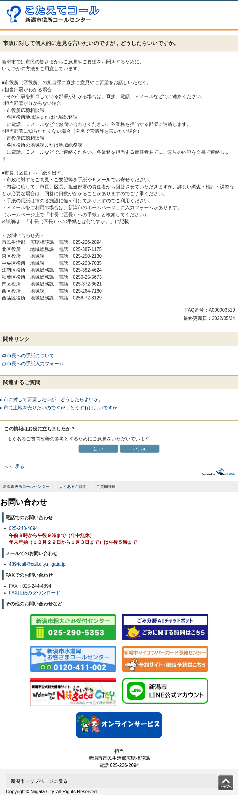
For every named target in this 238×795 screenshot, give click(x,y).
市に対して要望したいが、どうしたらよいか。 (53, 399)
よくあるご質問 (72, 486)
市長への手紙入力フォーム (35, 363)
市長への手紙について (30, 355)
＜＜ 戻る (14, 466)
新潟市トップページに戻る (39, 781)
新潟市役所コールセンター (26, 486)
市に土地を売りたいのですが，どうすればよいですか (60, 407)
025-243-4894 (23, 528)
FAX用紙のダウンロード (34, 592)
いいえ (139, 448)
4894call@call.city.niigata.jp (37, 564)
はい (98, 448)
